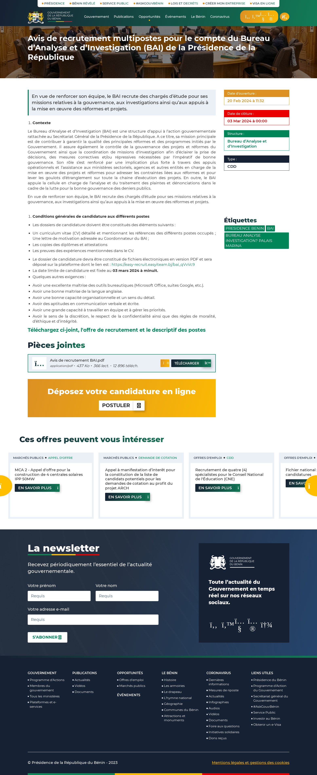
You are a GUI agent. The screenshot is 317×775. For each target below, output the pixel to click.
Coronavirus (218, 673)
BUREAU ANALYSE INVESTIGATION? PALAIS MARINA (249, 240)
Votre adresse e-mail (48, 609)
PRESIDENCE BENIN (245, 228)
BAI (270, 228)
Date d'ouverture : (242, 93)
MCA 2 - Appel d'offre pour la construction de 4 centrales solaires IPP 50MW (49, 474)
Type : (233, 159)
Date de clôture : (241, 114)
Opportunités (130, 673)
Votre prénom (42, 585)
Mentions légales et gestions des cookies (250, 762)
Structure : (236, 134)
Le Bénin (170, 673)
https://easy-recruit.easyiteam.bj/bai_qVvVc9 (153, 264)
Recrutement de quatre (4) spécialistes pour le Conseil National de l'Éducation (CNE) (229, 474)
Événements (128, 695)
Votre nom (106, 585)
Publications (84, 673)
